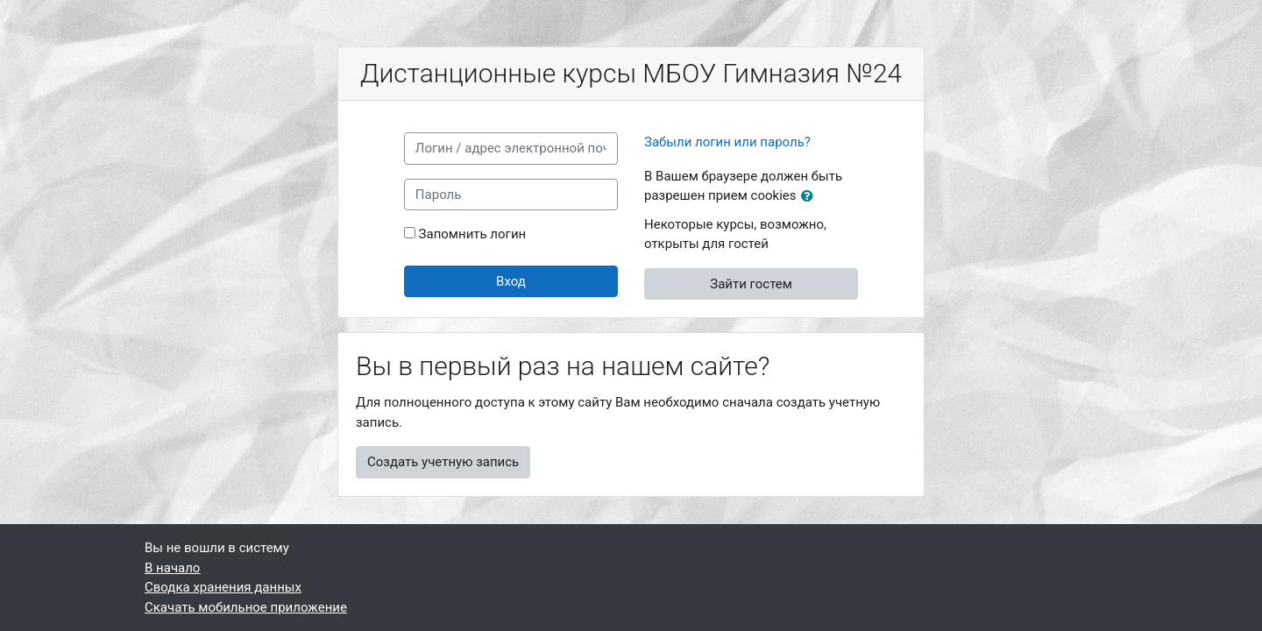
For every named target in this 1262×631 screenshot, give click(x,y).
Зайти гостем (751, 284)
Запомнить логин (473, 234)
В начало (172, 568)
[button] (810, 197)
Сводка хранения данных (223, 587)
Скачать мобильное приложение (246, 607)
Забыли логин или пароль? (727, 142)
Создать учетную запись (443, 462)
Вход (511, 281)
